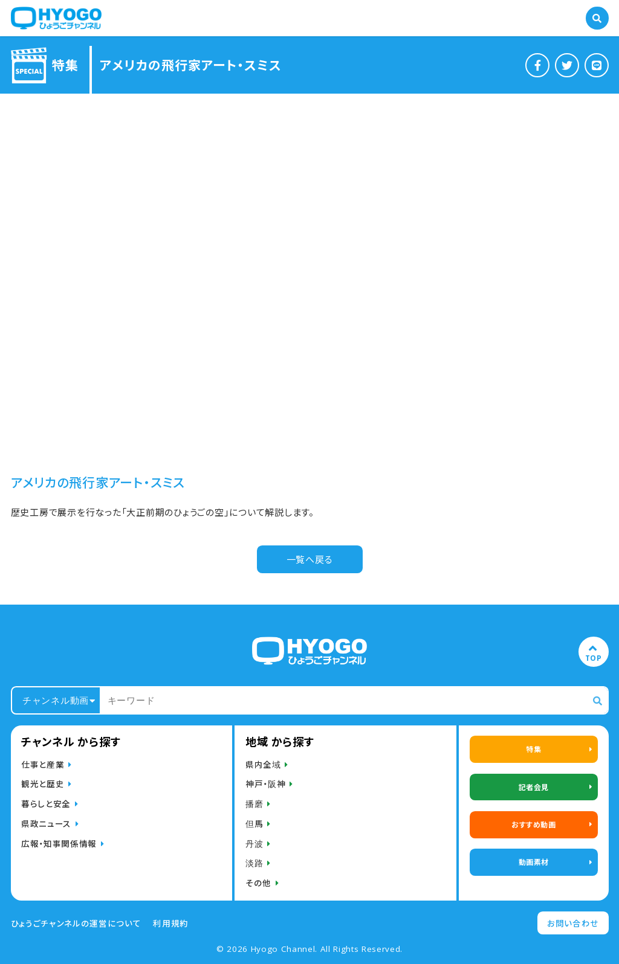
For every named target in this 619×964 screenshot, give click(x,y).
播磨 (254, 803)
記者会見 (534, 787)
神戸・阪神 (265, 783)
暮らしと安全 (46, 803)
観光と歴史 (42, 783)
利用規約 (171, 922)
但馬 (254, 823)
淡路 (254, 862)
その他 (258, 882)
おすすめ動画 (533, 824)
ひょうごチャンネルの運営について (76, 922)
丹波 (254, 843)
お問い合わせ (573, 923)
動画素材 (534, 861)
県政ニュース (46, 823)
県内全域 (263, 764)
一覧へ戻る (310, 559)
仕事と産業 (42, 764)
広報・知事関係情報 (59, 843)
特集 (533, 749)
